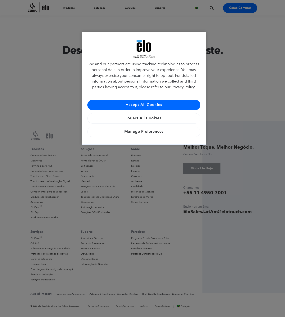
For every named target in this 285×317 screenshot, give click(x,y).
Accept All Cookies (144, 105)
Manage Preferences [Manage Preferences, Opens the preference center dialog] (144, 132)
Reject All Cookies (143, 118)
